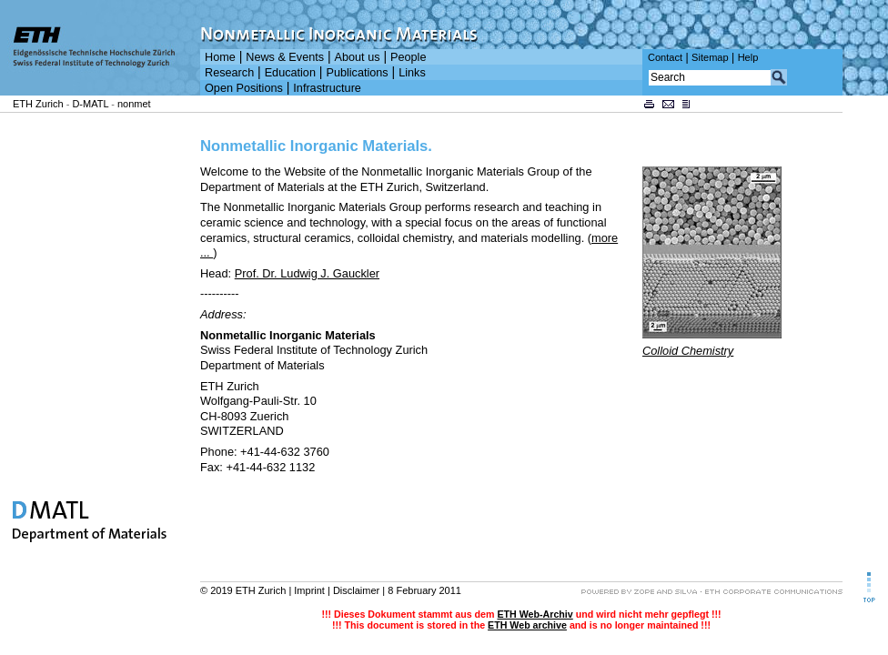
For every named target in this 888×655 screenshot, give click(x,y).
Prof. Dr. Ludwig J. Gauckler (307, 273)
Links (412, 72)
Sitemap (710, 57)
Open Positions (244, 88)
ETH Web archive (527, 625)
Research (229, 72)
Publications (357, 72)
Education (290, 72)
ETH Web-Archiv (534, 614)
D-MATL (90, 103)
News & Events (285, 57)
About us (357, 57)
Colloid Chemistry (687, 351)
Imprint (309, 590)
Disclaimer (356, 590)
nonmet (134, 103)
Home (220, 57)
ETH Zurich (38, 103)
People (408, 57)
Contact (665, 57)
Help (748, 57)
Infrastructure (327, 88)
